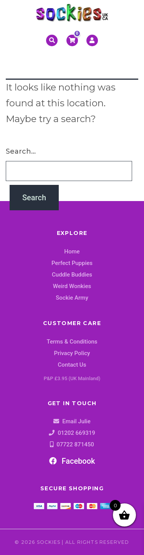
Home (71, 251)
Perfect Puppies (72, 263)
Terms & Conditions (72, 341)
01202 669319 (76, 432)
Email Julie (76, 421)
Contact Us (72, 364)
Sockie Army (72, 297)
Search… (21, 151)
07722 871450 (75, 444)
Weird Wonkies (72, 286)
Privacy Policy (72, 353)
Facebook (72, 461)
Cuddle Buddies (72, 274)
